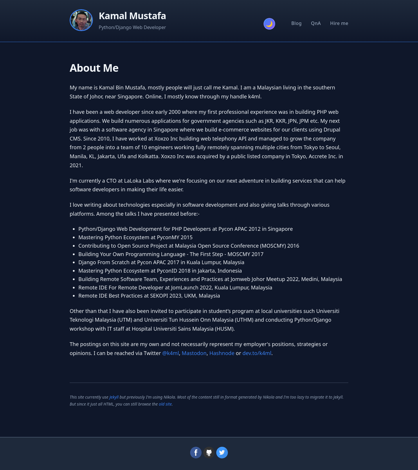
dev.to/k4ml (256, 353)
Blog (296, 23)
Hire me (339, 23)
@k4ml (170, 353)
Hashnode (221, 353)
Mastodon (194, 353)
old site (165, 404)
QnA (316, 23)
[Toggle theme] (269, 24)
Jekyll (114, 397)
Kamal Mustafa (132, 15)
